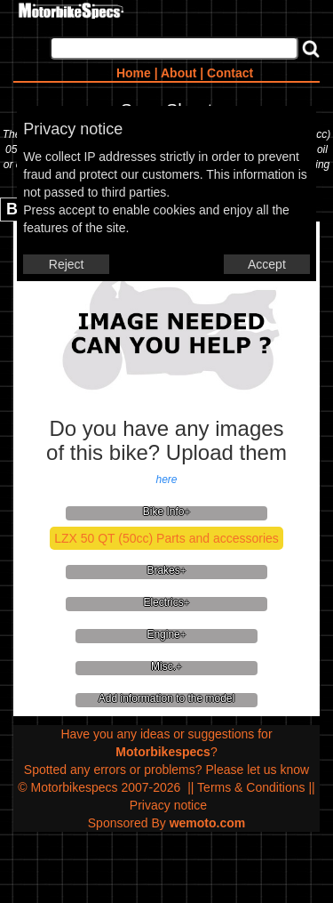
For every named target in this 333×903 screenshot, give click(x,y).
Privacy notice (168, 805)
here (166, 479)
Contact (230, 73)
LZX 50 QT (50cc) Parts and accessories (166, 538)
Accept (267, 264)
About (178, 73)
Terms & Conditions (251, 787)
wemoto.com (208, 823)
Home (133, 73)
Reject (66, 264)
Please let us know (257, 769)
